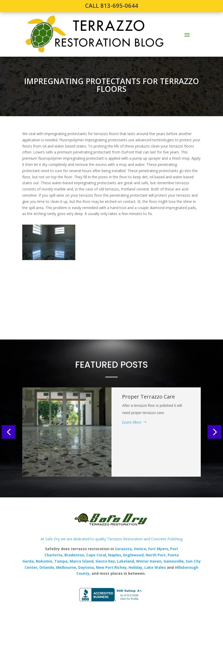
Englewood (133, 554)
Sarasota (123, 548)
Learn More (132, 422)
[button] (9, 432)
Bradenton (74, 554)
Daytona (86, 567)
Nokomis (44, 561)
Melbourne (66, 567)
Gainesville (173, 561)
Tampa (61, 561)
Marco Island (81, 561)
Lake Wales (155, 567)
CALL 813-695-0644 (111, 5)
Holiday (135, 567)
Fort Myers (157, 548)
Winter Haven (148, 561)
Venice (140, 548)
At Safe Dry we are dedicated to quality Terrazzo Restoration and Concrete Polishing (111, 538)
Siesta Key (105, 561)
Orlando (46, 567)
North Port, (156, 554)
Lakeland (125, 561)
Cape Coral (95, 554)
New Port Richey (111, 567)
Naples (114, 554)
